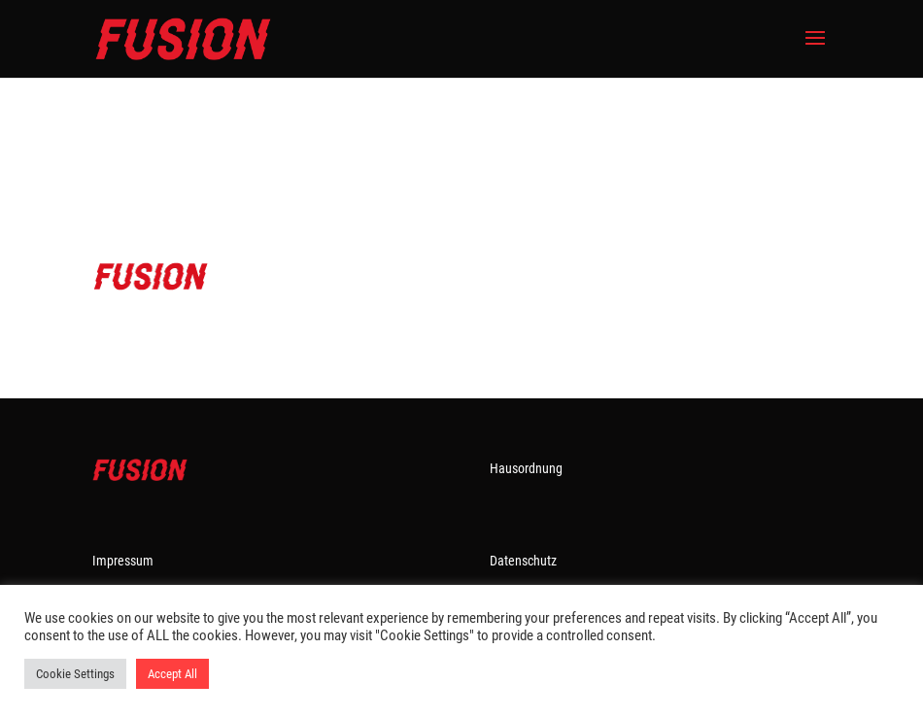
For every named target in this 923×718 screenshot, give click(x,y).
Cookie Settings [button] (75, 674)
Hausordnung (526, 468)
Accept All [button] (172, 674)
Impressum (123, 560)
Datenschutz (523, 560)
